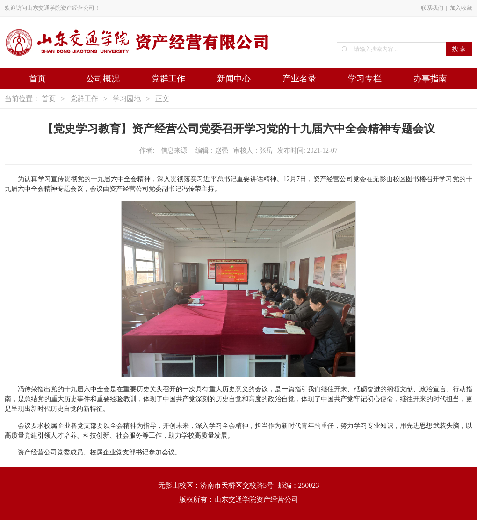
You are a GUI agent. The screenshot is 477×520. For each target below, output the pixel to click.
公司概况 (103, 78)
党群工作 (168, 78)
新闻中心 (234, 78)
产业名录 (299, 78)
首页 (37, 78)
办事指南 (430, 78)
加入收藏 (461, 8)
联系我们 (432, 8)
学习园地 (127, 99)
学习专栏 (365, 78)
